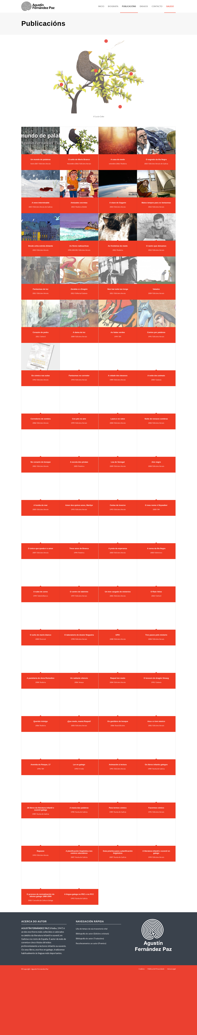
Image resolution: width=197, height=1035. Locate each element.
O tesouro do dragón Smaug (156, 678)
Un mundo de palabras (40, 159)
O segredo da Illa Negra (156, 159)
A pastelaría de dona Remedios (40, 678)
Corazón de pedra (40, 332)
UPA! (118, 635)
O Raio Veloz (156, 592)
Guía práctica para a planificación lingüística (118, 852)
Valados (156, 289)
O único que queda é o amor (40, 548)
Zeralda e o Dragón (79, 289)
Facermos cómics (156, 808)
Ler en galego (79, 764)
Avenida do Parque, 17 (41, 764)
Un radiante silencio (79, 678)
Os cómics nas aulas (40, 375)
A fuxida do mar (41, 505)
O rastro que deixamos (156, 246)
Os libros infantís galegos (156, 764)
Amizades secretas (79, 203)
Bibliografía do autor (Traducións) (90, 938)
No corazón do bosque (40, 462)
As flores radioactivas (79, 246)
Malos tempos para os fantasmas (156, 203)
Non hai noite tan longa (117, 289)
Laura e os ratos (118, 419)
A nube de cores (40, 592)
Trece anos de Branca (79, 548)
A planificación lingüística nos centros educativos (79, 852)
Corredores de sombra (41, 419)
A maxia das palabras (79, 808)
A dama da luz (79, 332)
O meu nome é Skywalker (156, 505)
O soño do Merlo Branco (79, 159)
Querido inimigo (40, 721)
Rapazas (40, 851)
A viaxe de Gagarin (117, 203)
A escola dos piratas (79, 462)
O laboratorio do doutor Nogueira (79, 635)
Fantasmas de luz (40, 289)
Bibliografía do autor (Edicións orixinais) (92, 933)
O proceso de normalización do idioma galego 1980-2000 (40, 895)
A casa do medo (118, 159)
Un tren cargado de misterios (118, 592)
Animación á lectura (118, 764)
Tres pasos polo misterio (156, 635)
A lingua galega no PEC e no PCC (79, 894)
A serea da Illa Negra (156, 548)
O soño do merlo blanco (40, 635)
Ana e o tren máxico (156, 721)
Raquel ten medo (117, 678)
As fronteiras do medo (118, 246)
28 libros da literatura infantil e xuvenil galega (40, 809)
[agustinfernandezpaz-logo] (38, 6)
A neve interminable (40, 203)
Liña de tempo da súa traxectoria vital (91, 929)
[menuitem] (101, 6)
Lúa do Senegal (118, 462)
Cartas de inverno (118, 505)
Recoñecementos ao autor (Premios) (91, 943)
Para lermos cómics (118, 808)
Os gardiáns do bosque (117, 721)
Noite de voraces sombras (156, 419)
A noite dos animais (156, 375)
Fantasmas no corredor (79, 375)
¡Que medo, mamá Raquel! (79, 721)
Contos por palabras (156, 332)
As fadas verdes (118, 332)
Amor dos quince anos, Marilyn (79, 505)
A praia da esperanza (117, 548)
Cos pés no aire (79, 419)
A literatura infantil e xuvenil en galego (156, 852)
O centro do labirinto (79, 592)
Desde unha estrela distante (40, 246)
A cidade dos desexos (117, 375)
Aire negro (156, 462)
